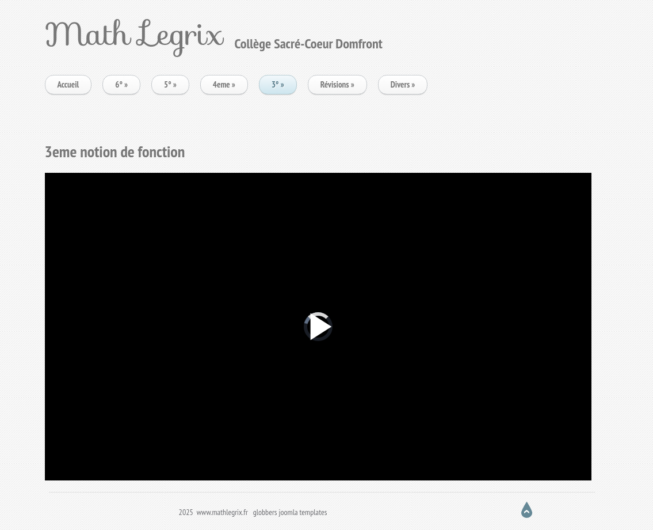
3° (278, 84)
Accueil (68, 84)
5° (170, 84)
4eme (224, 84)
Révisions (337, 84)
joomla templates (303, 512)
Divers (403, 84)
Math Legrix (134, 34)
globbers (265, 512)
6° (121, 84)
